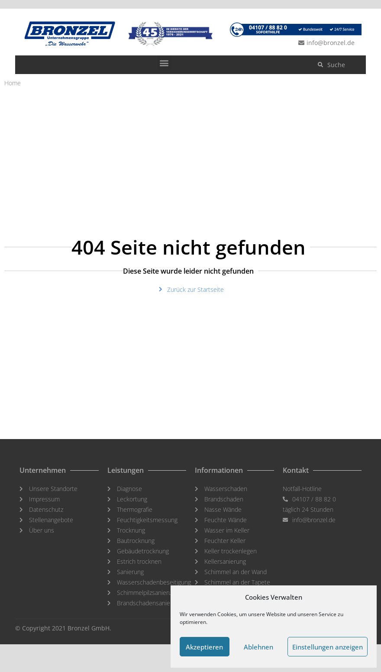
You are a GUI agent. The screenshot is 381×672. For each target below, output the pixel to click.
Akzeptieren (204, 647)
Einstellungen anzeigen (327, 647)
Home (12, 83)
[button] (164, 62)
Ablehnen (258, 647)
